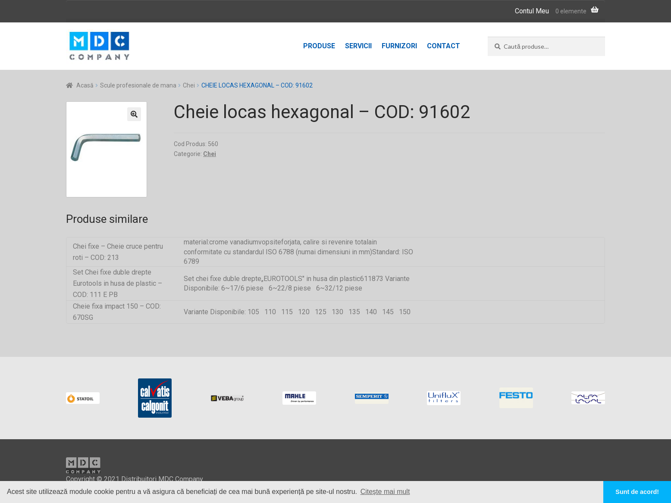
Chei (189, 85)
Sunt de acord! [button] (637, 491)
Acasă (85, 85)
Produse (319, 46)
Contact (443, 46)
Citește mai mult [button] (385, 491)
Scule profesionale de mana (138, 85)
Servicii (358, 46)
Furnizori (399, 46)
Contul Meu (532, 11)
